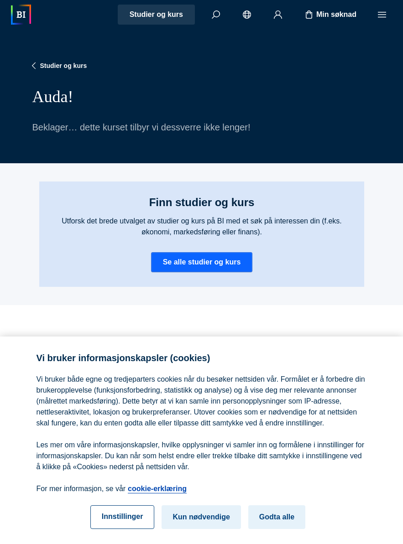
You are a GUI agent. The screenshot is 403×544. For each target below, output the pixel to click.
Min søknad (330, 14)
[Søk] (216, 15)
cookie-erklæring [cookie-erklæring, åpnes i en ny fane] (157, 492)
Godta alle (276, 520)
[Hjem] (21, 15)
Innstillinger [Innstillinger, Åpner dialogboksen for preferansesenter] (122, 520)
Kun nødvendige (201, 520)
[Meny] (382, 15)
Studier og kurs (156, 14)
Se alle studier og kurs (201, 262)
